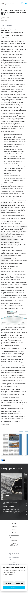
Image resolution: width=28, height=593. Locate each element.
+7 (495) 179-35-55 (14, 554)
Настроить (8, 583)
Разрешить (14, 587)
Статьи (9, 17)
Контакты (14, 540)
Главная (3, 17)
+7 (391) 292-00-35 (14, 559)
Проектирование (14, 535)
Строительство (14, 538)
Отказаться (19, 583)
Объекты (14, 523)
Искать (22, 3)
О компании (14, 526)
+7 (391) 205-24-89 (14, 564)
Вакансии (13, 543)
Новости (14, 529)
